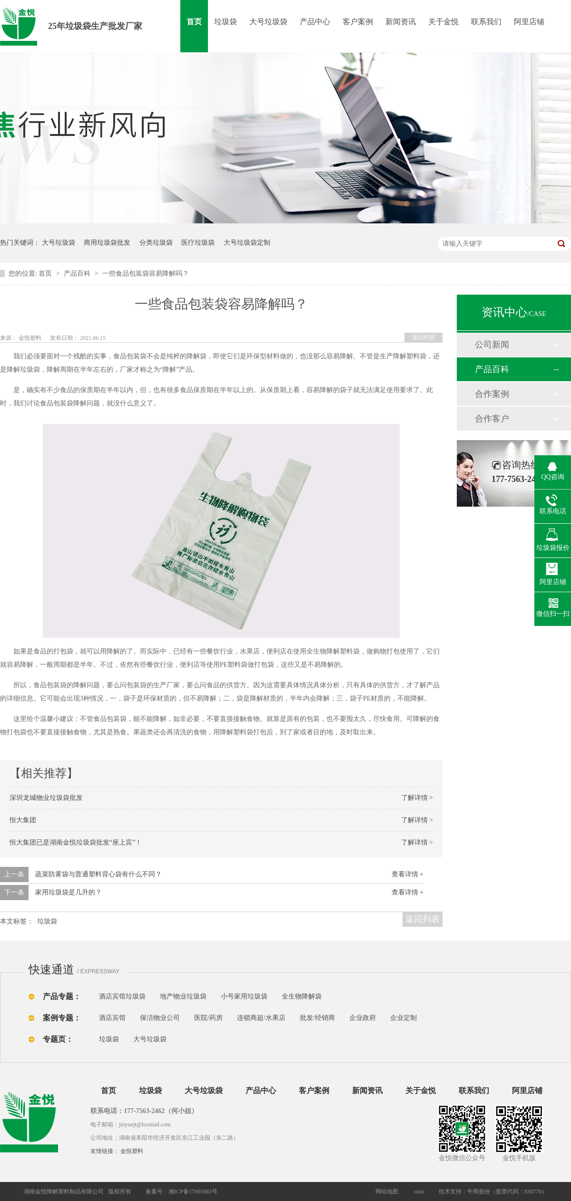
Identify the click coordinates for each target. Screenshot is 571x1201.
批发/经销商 (317, 1017)
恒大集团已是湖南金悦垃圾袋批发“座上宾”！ (76, 842)
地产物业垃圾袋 (183, 996)
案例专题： (62, 1018)
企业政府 (362, 1017)
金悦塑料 (131, 1151)
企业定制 (403, 1017)
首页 (194, 22)
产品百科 (78, 273)
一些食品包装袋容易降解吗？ (145, 273)
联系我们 (486, 22)
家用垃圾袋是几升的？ (68, 892)
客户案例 (358, 22)
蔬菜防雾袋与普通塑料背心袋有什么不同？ (98, 874)
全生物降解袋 (302, 996)
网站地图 (386, 1191)
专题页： (58, 1039)
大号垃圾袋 (268, 22)
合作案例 (492, 394)
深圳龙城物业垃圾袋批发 (46, 797)
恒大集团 (23, 820)
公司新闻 (492, 344)
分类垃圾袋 (156, 242)
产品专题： (62, 996)
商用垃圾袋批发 (107, 242)
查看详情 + (407, 874)
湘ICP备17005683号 (192, 1191)
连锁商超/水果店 (261, 1017)
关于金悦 (443, 22)
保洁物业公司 (160, 1017)
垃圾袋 (225, 22)
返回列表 (423, 337)
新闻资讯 (400, 22)
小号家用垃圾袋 (244, 996)
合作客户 (492, 418)
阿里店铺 (529, 22)
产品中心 (315, 22)
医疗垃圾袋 (198, 242)
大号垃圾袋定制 (247, 242)
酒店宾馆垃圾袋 (122, 996)
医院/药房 (208, 1017)
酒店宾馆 (112, 1017)
